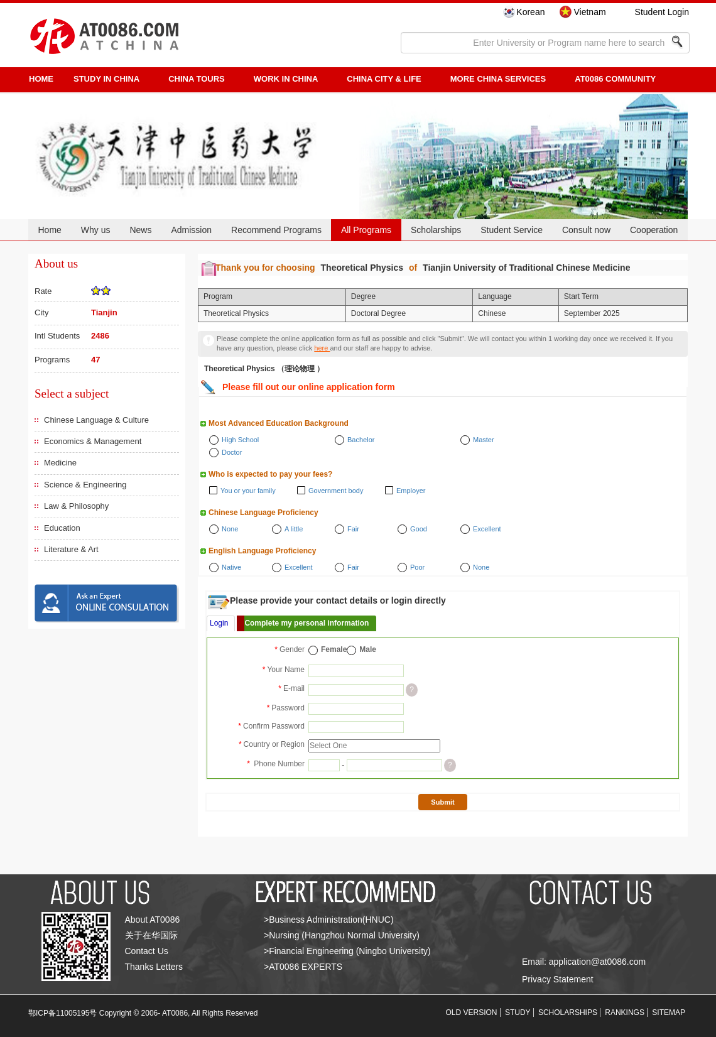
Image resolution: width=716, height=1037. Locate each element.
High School (240, 439)
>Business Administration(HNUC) (329, 920)
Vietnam (589, 12)
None (230, 529)
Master (483, 439)
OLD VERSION (471, 1012)
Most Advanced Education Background (279, 423)
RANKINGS (624, 1012)
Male (367, 649)
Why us (96, 230)
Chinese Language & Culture (96, 420)
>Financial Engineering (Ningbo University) (347, 951)
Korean (530, 12)
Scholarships (436, 230)
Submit (442, 802)
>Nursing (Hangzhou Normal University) (342, 935)
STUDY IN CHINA (106, 79)
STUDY (518, 1012)
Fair (353, 529)
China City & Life (384, 79)
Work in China (286, 79)
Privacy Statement (558, 979)
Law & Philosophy (76, 506)
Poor (417, 567)
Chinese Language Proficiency (263, 512)
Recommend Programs (276, 230)
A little (294, 529)
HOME (41, 79)
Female (334, 649)
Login (219, 623)
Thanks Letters (154, 967)
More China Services (498, 79)
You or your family (248, 490)
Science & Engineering (85, 484)
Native (231, 567)
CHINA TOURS (196, 79)
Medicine (60, 462)
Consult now (586, 230)
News (140, 230)
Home (49, 230)
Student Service (511, 230)
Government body (335, 490)
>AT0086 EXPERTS (303, 967)
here (322, 348)
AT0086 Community (615, 79)
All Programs (366, 230)
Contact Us (146, 951)
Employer (410, 490)
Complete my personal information (306, 623)
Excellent (487, 529)
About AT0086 (152, 920)
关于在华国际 (151, 935)
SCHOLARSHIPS (567, 1012)
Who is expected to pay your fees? (270, 474)
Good (418, 529)
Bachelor (360, 439)
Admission (191, 230)
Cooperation (654, 230)
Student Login (662, 12)
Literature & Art (71, 549)
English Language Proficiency (262, 550)
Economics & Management (92, 441)
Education (62, 528)
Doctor (232, 452)
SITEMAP (668, 1012)
